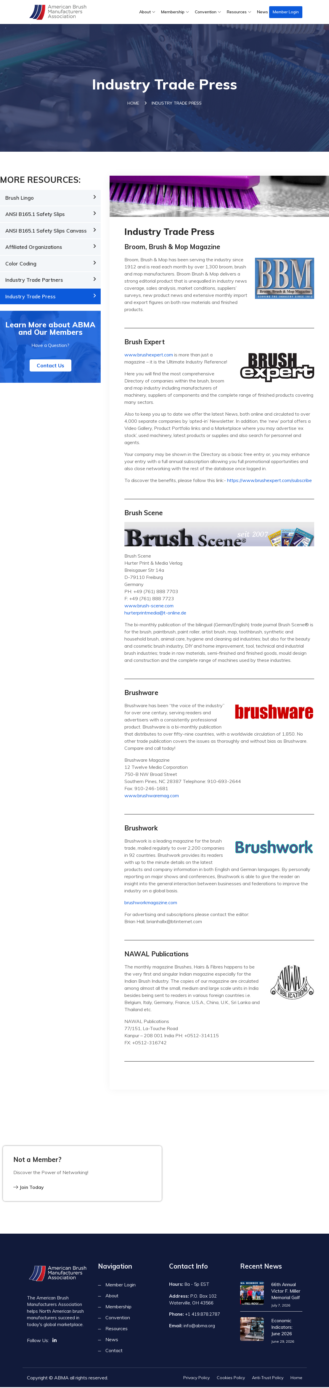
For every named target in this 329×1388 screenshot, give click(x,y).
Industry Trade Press (30, 297)
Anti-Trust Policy (267, 1378)
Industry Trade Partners (34, 281)
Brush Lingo (19, 199)
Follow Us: (38, 1341)
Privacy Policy (196, 1378)
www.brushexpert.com (148, 355)
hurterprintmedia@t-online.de (155, 614)
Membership (172, 12)
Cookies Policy (231, 1378)
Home (133, 104)
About (145, 12)
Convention (205, 12)
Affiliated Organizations (33, 248)
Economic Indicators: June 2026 (286, 1327)
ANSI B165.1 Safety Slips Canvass (46, 231)
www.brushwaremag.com (151, 796)
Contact (114, 1351)
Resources (237, 12)
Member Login (286, 11)
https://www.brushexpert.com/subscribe (269, 481)
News (262, 12)
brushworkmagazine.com (150, 903)
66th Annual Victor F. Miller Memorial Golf (285, 1291)
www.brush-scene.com (149, 606)
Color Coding (20, 264)
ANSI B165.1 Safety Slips (35, 215)
